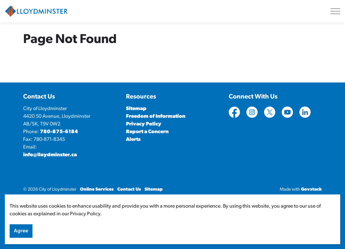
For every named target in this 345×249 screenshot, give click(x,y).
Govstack (311, 189)
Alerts (133, 139)
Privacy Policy (143, 124)
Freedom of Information (155, 116)
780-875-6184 (59, 131)
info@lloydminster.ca (50, 155)
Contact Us (129, 189)
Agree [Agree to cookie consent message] (21, 236)
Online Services (97, 189)
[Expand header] (335, 11)
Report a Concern (147, 131)
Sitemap (136, 108)
